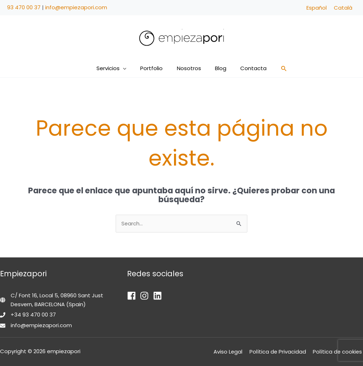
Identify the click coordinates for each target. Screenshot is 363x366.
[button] (129, 68)
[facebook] (133, 295)
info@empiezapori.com (76, 7)
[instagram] (146, 295)
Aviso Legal (231, 351)
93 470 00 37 (24, 7)
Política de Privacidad (279, 351)
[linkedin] (159, 295)
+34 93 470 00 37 (33, 315)
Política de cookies (338, 351)
